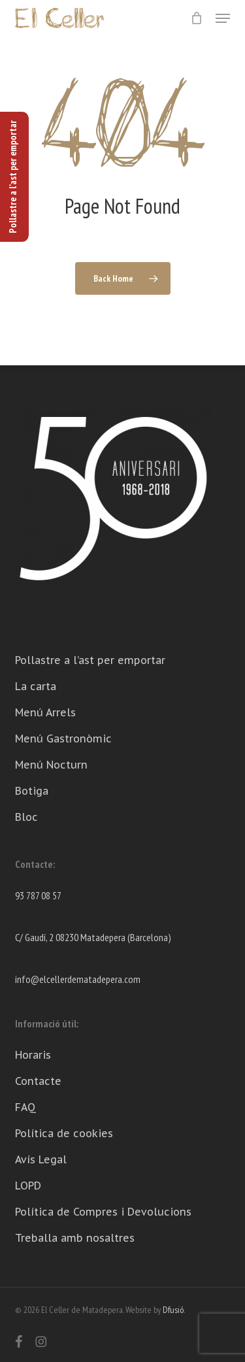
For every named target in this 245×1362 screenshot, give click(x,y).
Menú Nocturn (51, 764)
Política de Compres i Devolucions (103, 1211)
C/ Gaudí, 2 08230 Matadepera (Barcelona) (93, 937)
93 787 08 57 (38, 895)
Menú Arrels (45, 712)
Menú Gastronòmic (63, 738)
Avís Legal (41, 1159)
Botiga (31, 790)
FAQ (25, 1107)
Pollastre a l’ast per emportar (90, 660)
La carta (35, 686)
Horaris (33, 1054)
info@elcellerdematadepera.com (77, 979)
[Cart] (196, 18)
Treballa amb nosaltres (75, 1237)
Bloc (26, 816)
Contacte (38, 1081)
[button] (223, 18)
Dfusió (173, 1310)
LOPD (28, 1185)
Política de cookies (64, 1133)
